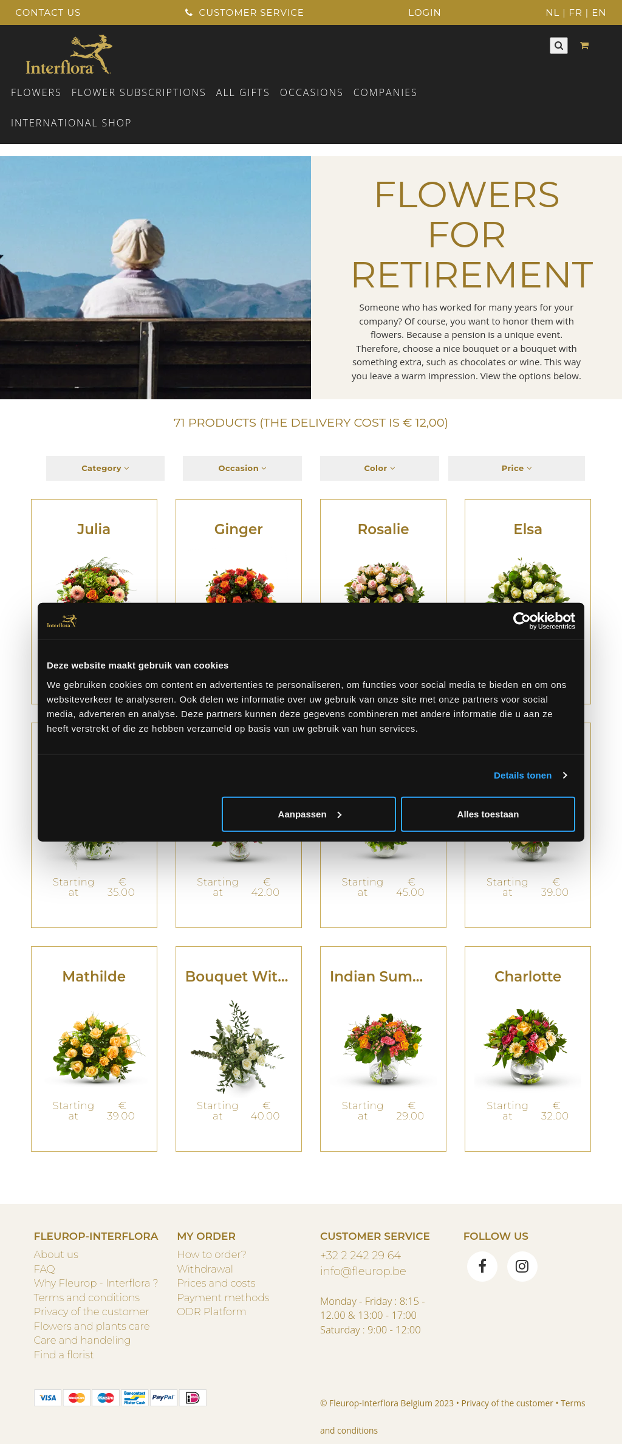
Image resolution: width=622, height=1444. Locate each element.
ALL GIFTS (243, 92)
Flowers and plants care (92, 1326)
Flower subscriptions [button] (139, 92)
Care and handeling (82, 1340)
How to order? (212, 1254)
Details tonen (523, 775)
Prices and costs (216, 1283)
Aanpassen (309, 813)
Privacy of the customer (91, 1311)
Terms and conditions (87, 1297)
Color (379, 468)
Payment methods (223, 1297)
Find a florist (64, 1355)
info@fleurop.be (363, 1271)
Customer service (244, 12)
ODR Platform (211, 1311)
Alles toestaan (488, 813)
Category (105, 468)
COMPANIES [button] (386, 92)
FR (576, 12)
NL (552, 12)
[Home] (69, 53)
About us (56, 1254)
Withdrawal (205, 1269)
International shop (71, 122)
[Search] (559, 45)
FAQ (44, 1269)
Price (517, 468)
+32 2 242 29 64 (360, 1255)
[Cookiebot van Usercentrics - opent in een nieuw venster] (522, 621)
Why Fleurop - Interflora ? (96, 1283)
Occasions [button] (312, 92)
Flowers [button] (36, 92)
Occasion (243, 468)
